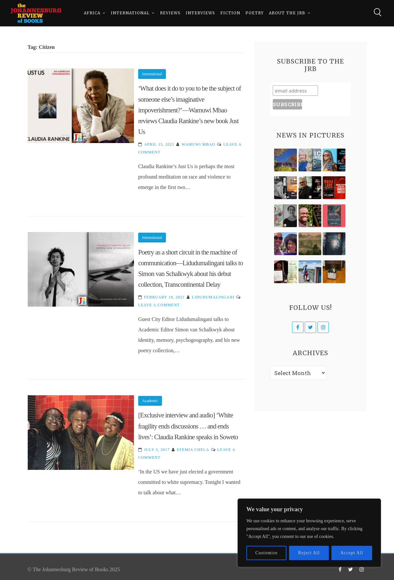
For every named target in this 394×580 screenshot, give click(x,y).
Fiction (230, 12)
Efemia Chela (193, 449)
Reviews (170, 12)
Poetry (254, 12)
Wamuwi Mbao (198, 144)
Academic (150, 401)
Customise (266, 552)
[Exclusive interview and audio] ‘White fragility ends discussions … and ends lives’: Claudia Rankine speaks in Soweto (188, 426)
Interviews (200, 12)
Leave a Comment (159, 305)
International (130, 12)
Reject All (309, 552)
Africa (92, 12)
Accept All (351, 552)
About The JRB (287, 12)
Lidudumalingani (213, 297)
